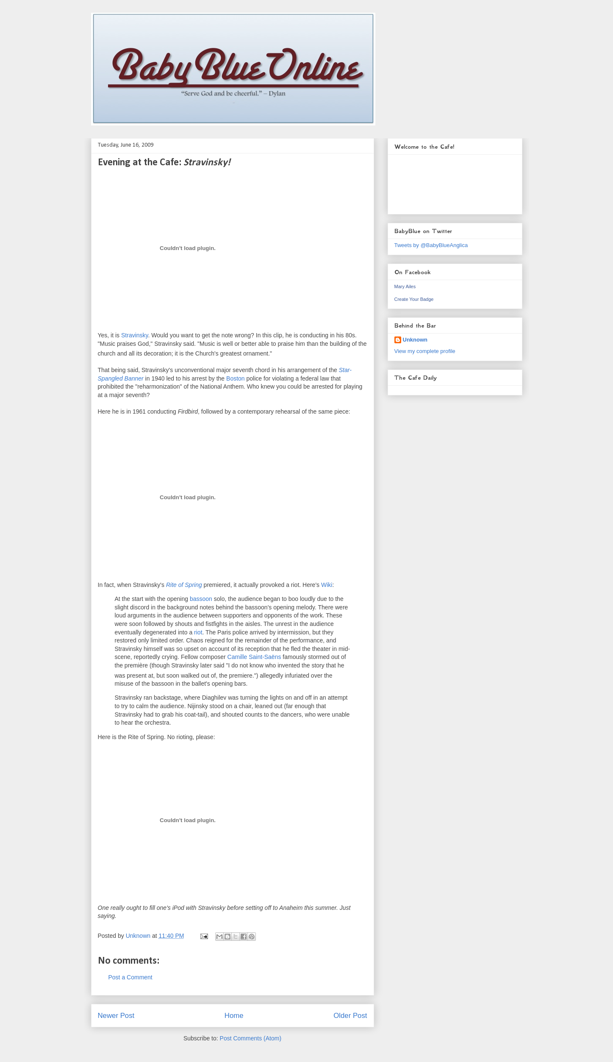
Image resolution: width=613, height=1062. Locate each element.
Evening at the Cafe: (164, 163)
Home (234, 1016)
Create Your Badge (414, 299)
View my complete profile (424, 351)
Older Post (350, 1016)
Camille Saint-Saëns (254, 656)
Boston (235, 378)
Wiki (326, 584)
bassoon (201, 598)
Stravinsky (134, 335)
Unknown (415, 339)
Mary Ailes (405, 286)
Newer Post (116, 1016)
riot (198, 632)
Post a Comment (130, 977)
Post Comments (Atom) (250, 1038)
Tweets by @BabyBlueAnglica (431, 245)
